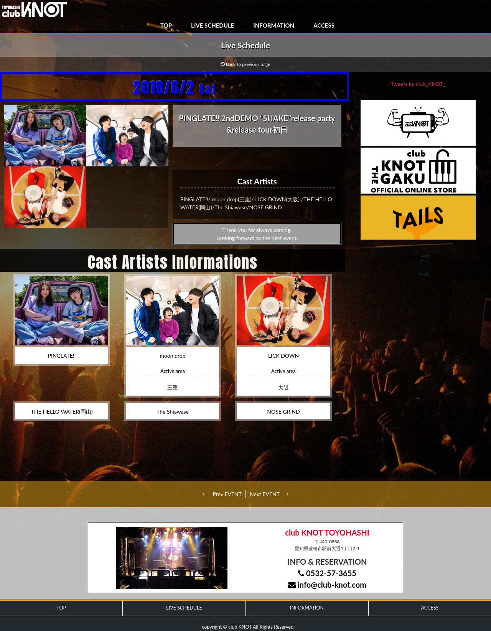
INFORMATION (273, 25)
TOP (166, 25)
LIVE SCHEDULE (212, 25)
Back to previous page (245, 64)
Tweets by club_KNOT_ (418, 84)
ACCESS (323, 25)
